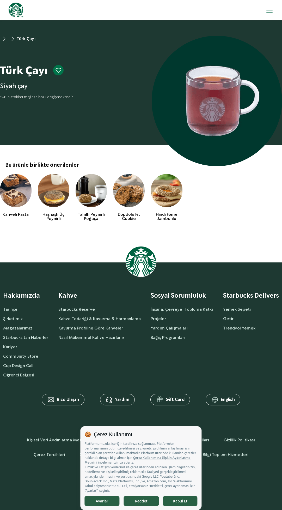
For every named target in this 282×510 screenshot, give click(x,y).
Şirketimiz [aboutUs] (13, 318)
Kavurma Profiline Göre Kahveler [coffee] (90, 328)
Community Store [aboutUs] (20, 356)
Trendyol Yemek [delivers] (239, 328)
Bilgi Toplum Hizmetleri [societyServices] (225, 454)
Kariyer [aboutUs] (10, 347)
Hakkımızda (21, 296)
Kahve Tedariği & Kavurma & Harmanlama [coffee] (99, 318)
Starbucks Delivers (251, 296)
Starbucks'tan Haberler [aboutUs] (25, 337)
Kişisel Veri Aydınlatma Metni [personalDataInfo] (56, 440)
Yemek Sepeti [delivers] (237, 309)
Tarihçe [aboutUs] (10, 309)
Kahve (67, 296)
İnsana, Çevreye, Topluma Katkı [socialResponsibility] (182, 309)
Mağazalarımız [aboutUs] (17, 328)
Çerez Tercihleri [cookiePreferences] (49, 454)
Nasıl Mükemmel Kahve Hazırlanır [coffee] (91, 337)
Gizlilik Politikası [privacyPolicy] (239, 440)
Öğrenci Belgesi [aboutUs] (18, 375)
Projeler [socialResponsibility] (158, 318)
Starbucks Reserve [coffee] (76, 309)
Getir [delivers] (228, 318)
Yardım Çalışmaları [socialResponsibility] (169, 328)
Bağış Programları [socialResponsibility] (168, 337)
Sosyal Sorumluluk (178, 296)
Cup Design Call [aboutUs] (18, 365)
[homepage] (15, 10)
